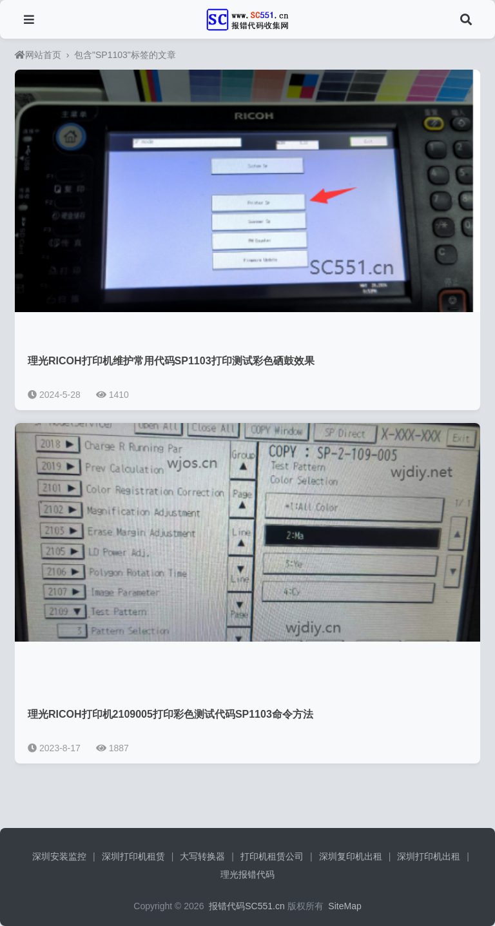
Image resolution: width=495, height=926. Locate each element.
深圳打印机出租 (428, 856)
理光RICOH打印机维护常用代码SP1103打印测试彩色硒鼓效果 (171, 360)
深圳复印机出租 (350, 856)
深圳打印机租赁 (133, 856)
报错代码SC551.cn (245, 906)
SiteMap (344, 906)
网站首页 (38, 55)
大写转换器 (202, 856)
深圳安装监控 (59, 856)
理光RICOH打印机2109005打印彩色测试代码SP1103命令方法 (170, 714)
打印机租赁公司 (272, 856)
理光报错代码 (247, 874)
